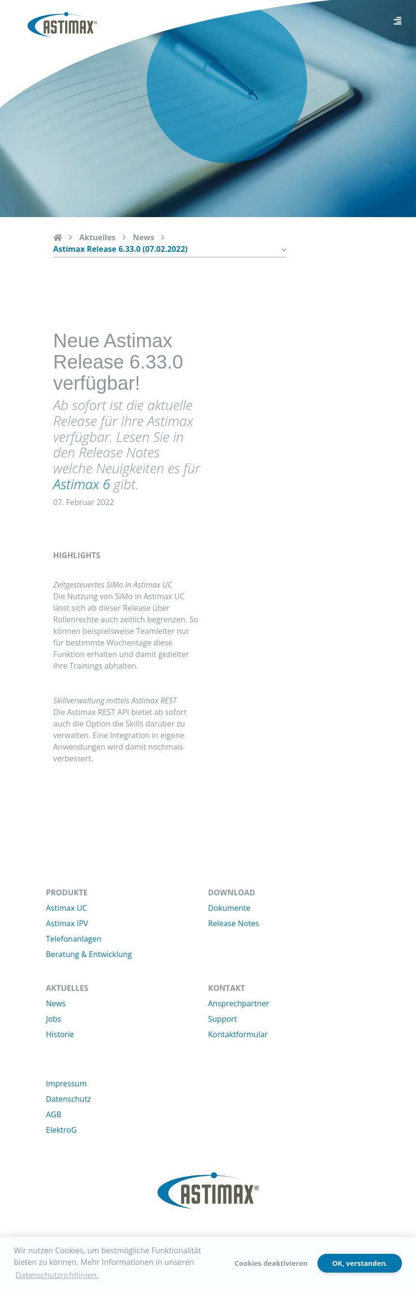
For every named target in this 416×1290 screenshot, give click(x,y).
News (143, 237)
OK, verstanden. (359, 1263)
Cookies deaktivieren (271, 1263)
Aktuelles (97, 237)
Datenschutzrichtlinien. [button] (57, 1275)
